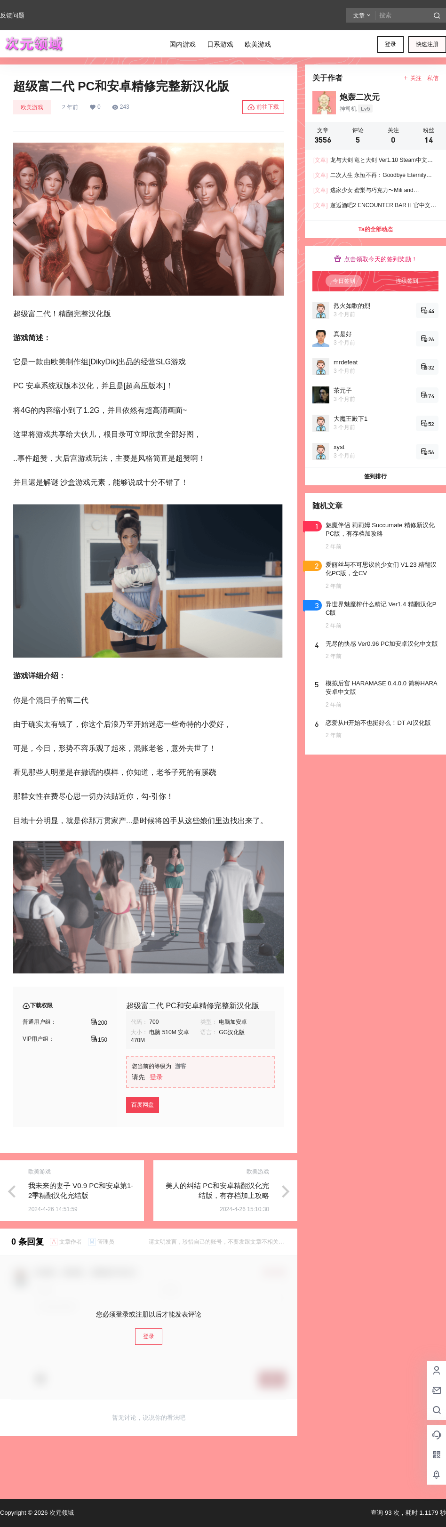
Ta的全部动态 (375, 229)
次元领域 (61, 1512)
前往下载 (263, 107)
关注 (412, 78)
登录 (390, 44)
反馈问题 (12, 15)
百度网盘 (142, 1104)
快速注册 (427, 44)
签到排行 (375, 476)
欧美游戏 (32, 107)
